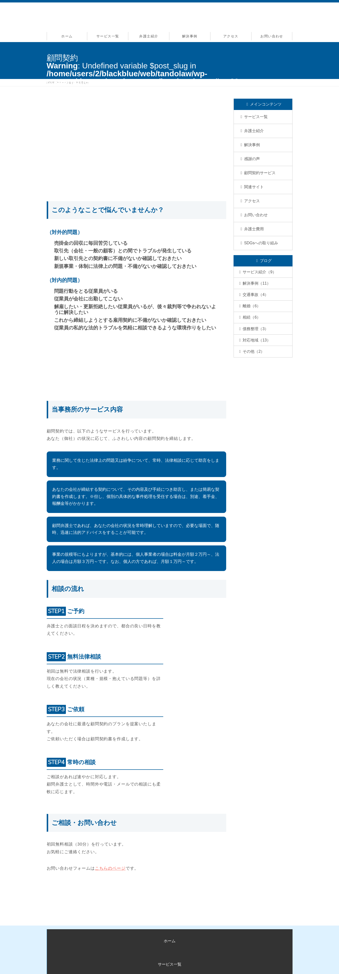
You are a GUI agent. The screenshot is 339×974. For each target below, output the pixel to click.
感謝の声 (252, 159)
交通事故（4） (257, 301)
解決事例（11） (258, 287)
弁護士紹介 (148, 36)
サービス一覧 (107, 36)
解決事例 (189, 36)
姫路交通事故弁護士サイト (171, 963)
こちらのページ (110, 868)
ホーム (67, 36)
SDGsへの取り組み (261, 243)
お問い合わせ (271, 36)
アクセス (230, 36)
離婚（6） (253, 315)
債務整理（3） (257, 343)
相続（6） (253, 329)
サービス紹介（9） (261, 273)
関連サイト (254, 187)
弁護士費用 (254, 229)
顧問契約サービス (260, 173)
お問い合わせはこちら (139, 886)
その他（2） (255, 371)
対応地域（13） (258, 357)
